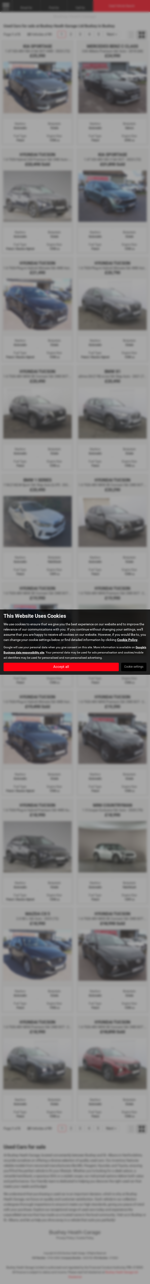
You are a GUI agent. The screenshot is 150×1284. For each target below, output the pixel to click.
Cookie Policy (127, 639)
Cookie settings (133, 666)
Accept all (61, 666)
